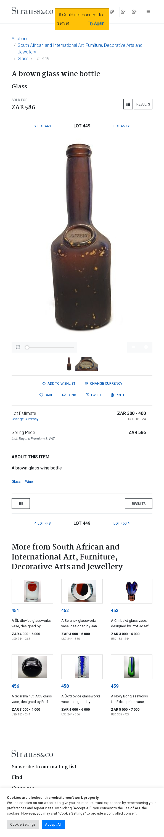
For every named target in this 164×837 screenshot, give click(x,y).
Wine (29, 481)
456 (15, 686)
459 (114, 686)
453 (114, 610)
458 (65, 686)
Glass (23, 58)
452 (65, 610)
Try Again (96, 23)
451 (15, 610)
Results (143, 104)
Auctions (20, 38)
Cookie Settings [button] (23, 824)
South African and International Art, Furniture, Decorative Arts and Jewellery (80, 49)
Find (17, 777)
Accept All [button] (53, 824)
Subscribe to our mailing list (44, 767)
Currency (103, 383)
